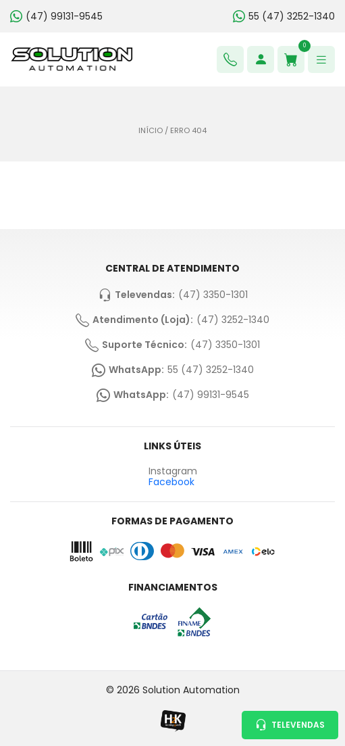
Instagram (173, 471)
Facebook (171, 482)
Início (150, 130)
